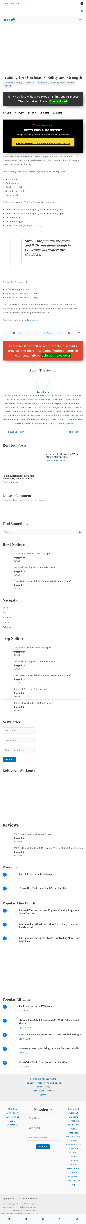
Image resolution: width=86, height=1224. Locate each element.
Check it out (58, 101)
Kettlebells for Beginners (43, 1079)
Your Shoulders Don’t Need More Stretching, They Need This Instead (49, 925)
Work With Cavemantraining (73, 1180)
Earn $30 (14, 3)
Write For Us (12, 1117)
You (4, 612)
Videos (7, 85)
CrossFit (30, 82)
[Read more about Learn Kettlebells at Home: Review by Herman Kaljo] (22, 461)
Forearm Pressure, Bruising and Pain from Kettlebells (49, 1048)
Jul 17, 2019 (24, 1066)
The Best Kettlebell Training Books (43, 1083)
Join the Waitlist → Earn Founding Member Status (43, 144)
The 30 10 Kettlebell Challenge (36, 874)
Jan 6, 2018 (25, 1039)
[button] (82, 11)
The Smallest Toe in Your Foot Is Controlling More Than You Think (49, 939)
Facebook (32, 320)
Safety (43, 1094)
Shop (5, 3)
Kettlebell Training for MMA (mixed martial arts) (61, 455)
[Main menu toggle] (80, 20)
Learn (6, 622)
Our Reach (12, 1113)
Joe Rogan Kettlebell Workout (35, 1006)
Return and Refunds (43, 1090)
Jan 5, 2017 (24, 1052)
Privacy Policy (43, 1086)
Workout (7, 617)
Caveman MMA (51, 460)
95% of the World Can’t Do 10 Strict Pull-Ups (43, 888)
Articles (7, 627)
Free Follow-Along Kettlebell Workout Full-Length (73, 1132)
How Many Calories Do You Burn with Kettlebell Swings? (50, 1034)
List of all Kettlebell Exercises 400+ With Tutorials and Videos (49, 1021)
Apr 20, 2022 (25, 1027)
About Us (12, 1109)
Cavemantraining (13, 82)
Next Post (75, 431)
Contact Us (12, 1124)
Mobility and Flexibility (62, 82)
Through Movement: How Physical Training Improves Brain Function (49, 911)
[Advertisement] (43, 972)
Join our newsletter (56, 355)
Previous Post (13, 431)
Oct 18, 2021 (25, 1010)
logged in (21, 500)
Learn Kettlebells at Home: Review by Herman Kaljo (18, 477)
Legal (12, 1121)
